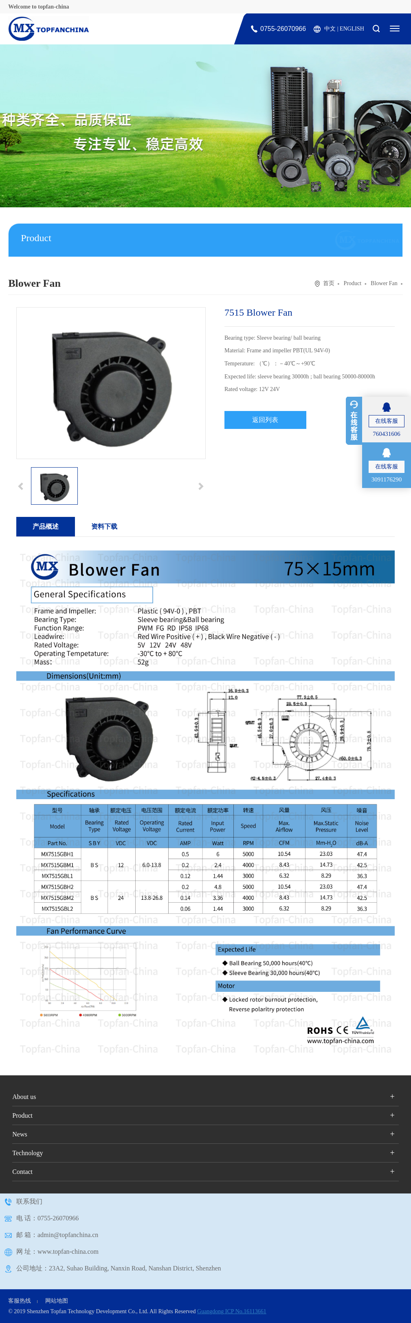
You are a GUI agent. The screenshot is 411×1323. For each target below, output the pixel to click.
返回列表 (265, 419)
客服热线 (19, 1301)
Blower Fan (384, 283)
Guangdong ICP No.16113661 (231, 1311)
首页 (328, 283)
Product (353, 283)
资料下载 (104, 526)
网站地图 (56, 1301)
